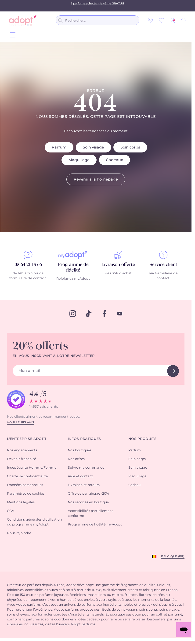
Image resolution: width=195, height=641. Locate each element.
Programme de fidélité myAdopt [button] (95, 524)
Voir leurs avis (20, 422)
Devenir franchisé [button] (21, 459)
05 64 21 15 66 (28, 265)
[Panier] (183, 20)
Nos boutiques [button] (79, 450)
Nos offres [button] (76, 459)
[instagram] (73, 314)
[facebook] (104, 314)
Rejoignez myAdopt (73, 278)
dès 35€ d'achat (118, 273)
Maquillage (79, 160)
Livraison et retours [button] (84, 485)
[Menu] (12, 34)
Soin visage (93, 147)
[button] (172, 20)
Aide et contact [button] (80, 476)
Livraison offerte (118, 265)
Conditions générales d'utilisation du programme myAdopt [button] (34, 522)
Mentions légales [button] (21, 502)
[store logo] (23, 20)
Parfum (59, 147)
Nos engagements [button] (22, 450)
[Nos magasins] (150, 20)
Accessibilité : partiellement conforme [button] (90, 513)
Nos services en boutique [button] (88, 502)
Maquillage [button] (137, 476)
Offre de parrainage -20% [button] (88, 493)
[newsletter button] (173, 371)
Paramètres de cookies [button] (25, 493)
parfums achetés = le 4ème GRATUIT (98, 5)
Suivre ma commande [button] (86, 467)
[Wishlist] (161, 20)
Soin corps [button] (137, 459)
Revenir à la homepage (96, 179)
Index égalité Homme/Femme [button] (31, 467)
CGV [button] (10, 511)
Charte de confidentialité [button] (27, 476)
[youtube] (119, 313)
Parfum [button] (134, 450)
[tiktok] (89, 314)
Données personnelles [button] (25, 485)
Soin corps (130, 147)
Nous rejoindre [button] (19, 533)
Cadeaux (114, 160)
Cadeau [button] (134, 485)
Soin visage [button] (137, 467)
